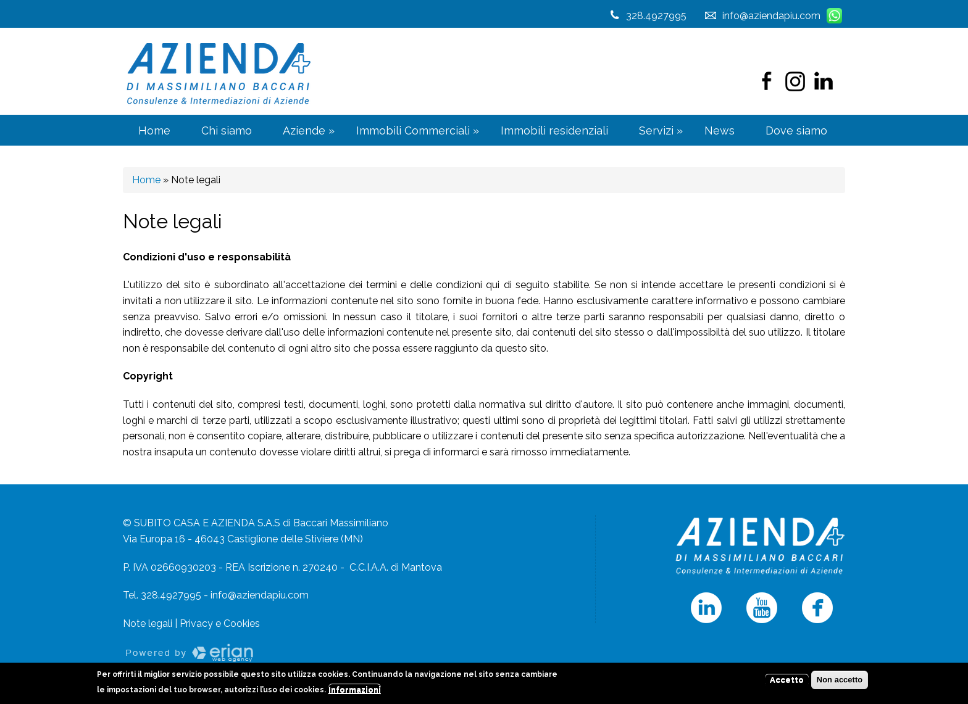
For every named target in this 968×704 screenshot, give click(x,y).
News (719, 130)
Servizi (661, 130)
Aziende (309, 130)
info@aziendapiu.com (260, 595)
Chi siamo (226, 130)
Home (154, 130)
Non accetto (839, 680)
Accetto (787, 680)
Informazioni (354, 690)
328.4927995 (656, 16)
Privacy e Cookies (220, 623)
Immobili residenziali (554, 130)
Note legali (147, 623)
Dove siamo (796, 130)
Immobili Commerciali (417, 130)
